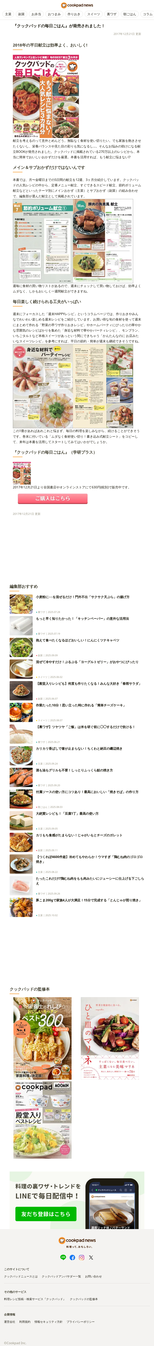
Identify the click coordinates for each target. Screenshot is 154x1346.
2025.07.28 (54, 612)
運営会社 (9, 1322)
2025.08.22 (51, 872)
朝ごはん (129, 14)
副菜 (21, 14)
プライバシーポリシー (81, 1322)
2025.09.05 (51, 828)
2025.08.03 (56, 807)
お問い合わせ (93, 1276)
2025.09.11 (51, 850)
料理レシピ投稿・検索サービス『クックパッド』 (35, 1299)
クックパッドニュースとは (21, 1276)
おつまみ (54, 14)
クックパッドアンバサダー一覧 (61, 1276)
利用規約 (24, 1322)
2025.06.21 (54, 742)
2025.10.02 (51, 915)
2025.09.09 (51, 655)
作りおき (74, 14)
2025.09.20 (54, 785)
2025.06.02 (56, 677)
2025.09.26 (54, 893)
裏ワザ (112, 14)
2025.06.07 (51, 698)
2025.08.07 (56, 720)
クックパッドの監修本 (84, 1299)
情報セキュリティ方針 (48, 1322)
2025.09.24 (51, 763)
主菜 (8, 14)
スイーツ (93, 14)
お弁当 (36, 14)
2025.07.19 (54, 633)
